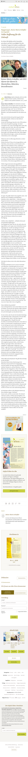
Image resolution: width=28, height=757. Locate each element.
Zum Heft (7, 651)
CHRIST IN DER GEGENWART (9, 685)
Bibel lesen (13, 689)
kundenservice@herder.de (9, 694)
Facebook (13, 697)
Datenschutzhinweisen (6, 725)
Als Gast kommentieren (20, 592)
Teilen (12, 504)
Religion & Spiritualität (21, 682)
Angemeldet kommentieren (7, 592)
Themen (10, 10)
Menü (4, 1)
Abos (22, 10)
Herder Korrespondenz (20, 685)
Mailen (19, 504)
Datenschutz (20, 744)
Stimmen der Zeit (6, 687)
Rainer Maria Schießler (8, 56)
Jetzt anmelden (22, 733)
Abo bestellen (14, 661)
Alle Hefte (14, 657)
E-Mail (3, 600)
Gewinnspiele (19, 679)
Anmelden (14, 616)
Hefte (14, 10)
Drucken (9, 504)
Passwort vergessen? (3, 612)
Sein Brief (22, 674)
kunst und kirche (20, 689)
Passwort (3, 605)
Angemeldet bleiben (22, 611)
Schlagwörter (13, 679)
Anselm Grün (10, 674)
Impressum (17, 746)
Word (6, 504)
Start (5, 10)
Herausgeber (14, 677)
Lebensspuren (7, 689)
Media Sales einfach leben (11, 682)
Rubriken (3, 12)
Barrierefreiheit (11, 746)
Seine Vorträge (17, 674)
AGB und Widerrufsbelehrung (11, 744)
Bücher (18, 10)
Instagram (19, 697)
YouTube (23, 697)
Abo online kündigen (20, 694)
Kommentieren (21, 578)
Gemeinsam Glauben (21, 687)
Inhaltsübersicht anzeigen (14, 565)
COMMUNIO (13, 687)
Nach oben (14, 749)
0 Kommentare (10, 93)
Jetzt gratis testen (14, 490)
